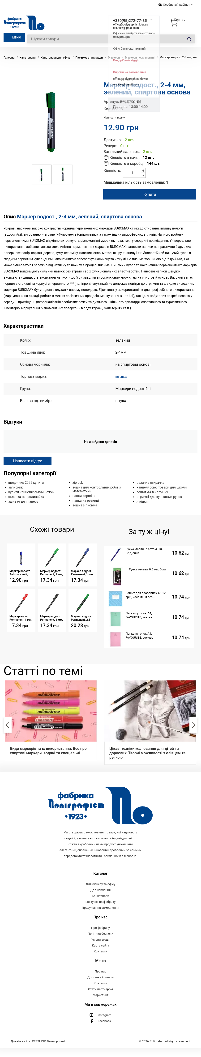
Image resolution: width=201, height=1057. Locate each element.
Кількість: (112, 170)
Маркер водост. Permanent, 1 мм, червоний (20, 618)
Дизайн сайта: (38, 1050)
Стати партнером (100, 998)
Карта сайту (100, 954)
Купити (149, 194)
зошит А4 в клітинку (152, 492)
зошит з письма (85, 505)
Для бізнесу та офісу (100, 893)
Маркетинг (100, 1004)
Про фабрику (100, 937)
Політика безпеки (100, 943)
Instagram (104, 1024)
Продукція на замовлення (100, 917)
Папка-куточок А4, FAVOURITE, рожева (140, 635)
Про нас (100, 980)
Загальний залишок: (122, 151)
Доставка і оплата (100, 986)
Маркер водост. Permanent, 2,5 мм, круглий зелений (81, 618)
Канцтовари (100, 905)
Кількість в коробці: (127, 163)
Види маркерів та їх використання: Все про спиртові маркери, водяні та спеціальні (48, 750)
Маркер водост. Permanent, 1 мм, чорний (51, 618)
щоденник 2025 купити (26, 482)
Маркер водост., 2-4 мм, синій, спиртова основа (20, 572)
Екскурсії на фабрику (100, 911)
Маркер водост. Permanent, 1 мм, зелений (51, 572)
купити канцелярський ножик (31, 492)
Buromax (122, 376)
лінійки (142, 501)
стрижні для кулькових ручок (159, 496)
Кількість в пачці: (125, 157)
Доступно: (113, 140)
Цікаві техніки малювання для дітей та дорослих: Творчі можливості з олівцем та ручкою (147, 753)
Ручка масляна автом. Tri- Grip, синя (144, 551)
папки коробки (84, 495)
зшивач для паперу (23, 501)
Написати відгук (114, 117)
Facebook (104, 1030)
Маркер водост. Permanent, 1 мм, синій (82, 572)
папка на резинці (86, 500)
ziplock (78, 482)
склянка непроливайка (26, 496)
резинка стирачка (150, 482)
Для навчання (100, 899)
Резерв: (110, 146)
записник (15, 487)
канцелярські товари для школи (162, 487)
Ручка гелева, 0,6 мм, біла (147, 569)
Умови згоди (100, 949)
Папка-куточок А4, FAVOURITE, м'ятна (139, 615)
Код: (107, 109)
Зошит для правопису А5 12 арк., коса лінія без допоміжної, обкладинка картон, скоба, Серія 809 (146, 595)
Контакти (100, 960)
